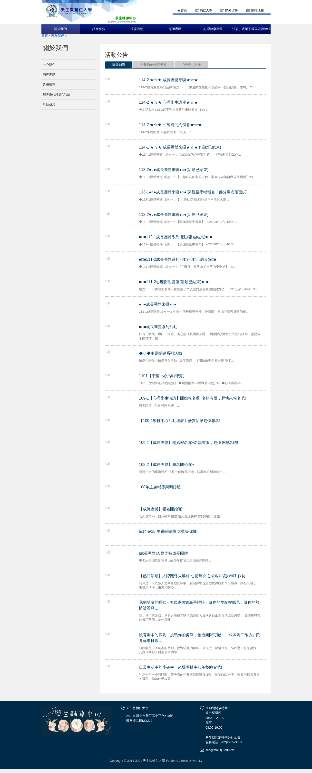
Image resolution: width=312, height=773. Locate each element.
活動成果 (49, 104)
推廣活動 (136, 29)
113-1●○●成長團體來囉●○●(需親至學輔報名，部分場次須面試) (193, 192)
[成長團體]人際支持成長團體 (163, 553)
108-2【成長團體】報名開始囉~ (166, 464)
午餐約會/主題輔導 (153, 64)
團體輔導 (118, 65)
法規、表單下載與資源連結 (251, 29)
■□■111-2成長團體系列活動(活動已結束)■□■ (177, 259)
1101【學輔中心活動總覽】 (163, 376)
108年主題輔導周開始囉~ (161, 487)
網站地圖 (257, 10)
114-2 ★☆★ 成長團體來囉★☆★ (168, 80)
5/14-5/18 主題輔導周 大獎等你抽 (168, 531)
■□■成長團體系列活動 (158, 327)
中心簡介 (49, 64)
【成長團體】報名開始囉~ (161, 509)
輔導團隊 (49, 74)
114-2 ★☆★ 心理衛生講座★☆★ (168, 102)
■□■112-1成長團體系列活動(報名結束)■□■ (176, 237)
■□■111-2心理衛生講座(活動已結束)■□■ (174, 282)
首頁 (44, 36)
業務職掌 (49, 84)
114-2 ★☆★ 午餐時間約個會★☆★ (170, 125)
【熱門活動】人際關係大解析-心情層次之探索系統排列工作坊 (192, 576)
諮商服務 (98, 29)
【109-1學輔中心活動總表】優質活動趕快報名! (179, 421)
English (231, 10)
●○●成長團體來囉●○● (157, 304)
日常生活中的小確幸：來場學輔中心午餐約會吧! (180, 667)
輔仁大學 (206, 10)
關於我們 (60, 29)
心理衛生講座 (191, 64)
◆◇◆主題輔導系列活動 (160, 353)
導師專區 (175, 29)
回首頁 (182, 10)
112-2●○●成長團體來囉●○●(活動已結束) (174, 214)
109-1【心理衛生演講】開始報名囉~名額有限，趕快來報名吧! (192, 398)
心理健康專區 (213, 29)
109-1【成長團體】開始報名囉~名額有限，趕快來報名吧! (188, 443)
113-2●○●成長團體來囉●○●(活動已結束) (174, 170)
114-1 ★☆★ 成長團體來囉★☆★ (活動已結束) (180, 147)
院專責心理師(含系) (56, 94)
